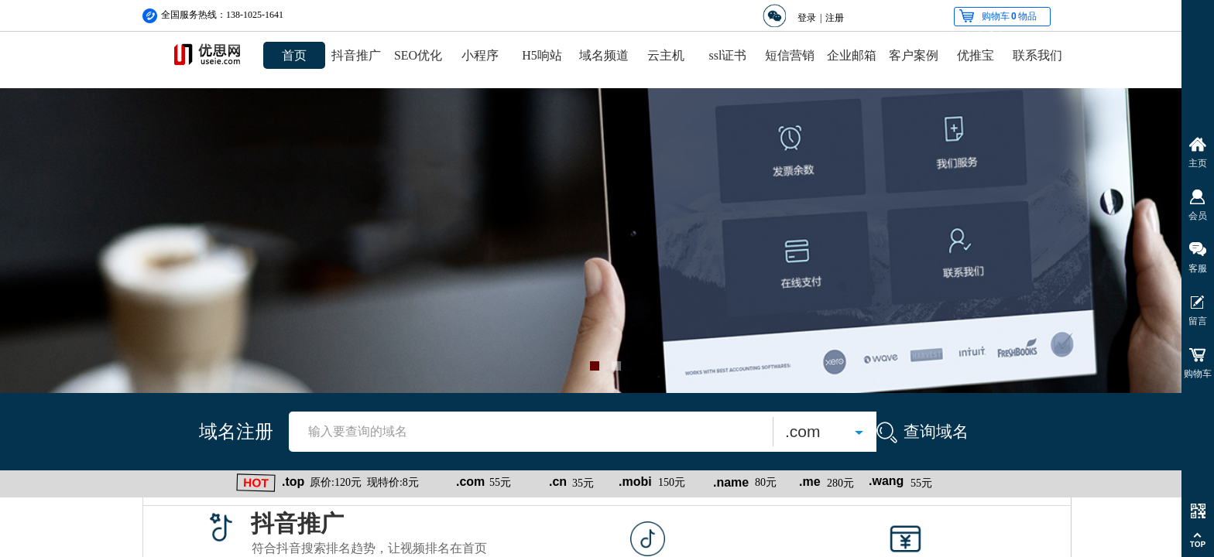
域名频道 (604, 55)
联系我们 (1037, 55)
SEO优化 (418, 55)
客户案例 (913, 55)
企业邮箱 (851, 55)
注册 (834, 17)
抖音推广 (356, 55)
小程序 (480, 55)
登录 (806, 17)
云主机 (665, 55)
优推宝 (975, 55)
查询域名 (936, 431)
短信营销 (789, 55)
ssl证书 (728, 55)
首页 (294, 55)
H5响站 (542, 55)
